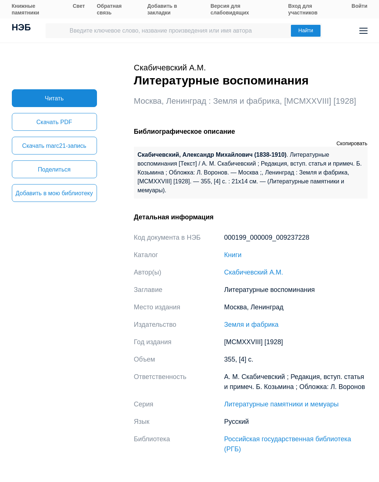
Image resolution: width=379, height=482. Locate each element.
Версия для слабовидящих (230, 9)
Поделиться (54, 169)
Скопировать (352, 143)
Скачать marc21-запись (54, 146)
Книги (233, 255)
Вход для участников (303, 9)
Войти (360, 6)
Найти (305, 30)
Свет (79, 6)
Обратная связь (109, 9)
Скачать (54, 122)
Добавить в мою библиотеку (54, 193)
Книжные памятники (25, 9)
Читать (54, 98)
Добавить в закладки (162, 9)
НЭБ (21, 28)
